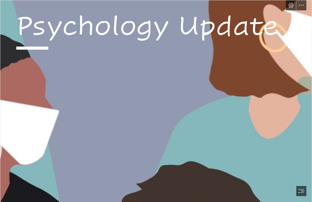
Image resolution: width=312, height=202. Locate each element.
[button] (291, 5)
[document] (156, 101)
